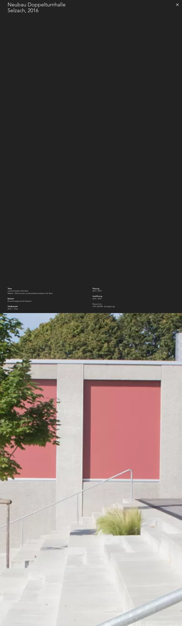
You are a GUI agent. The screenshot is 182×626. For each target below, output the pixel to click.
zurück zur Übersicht (177, 4)
